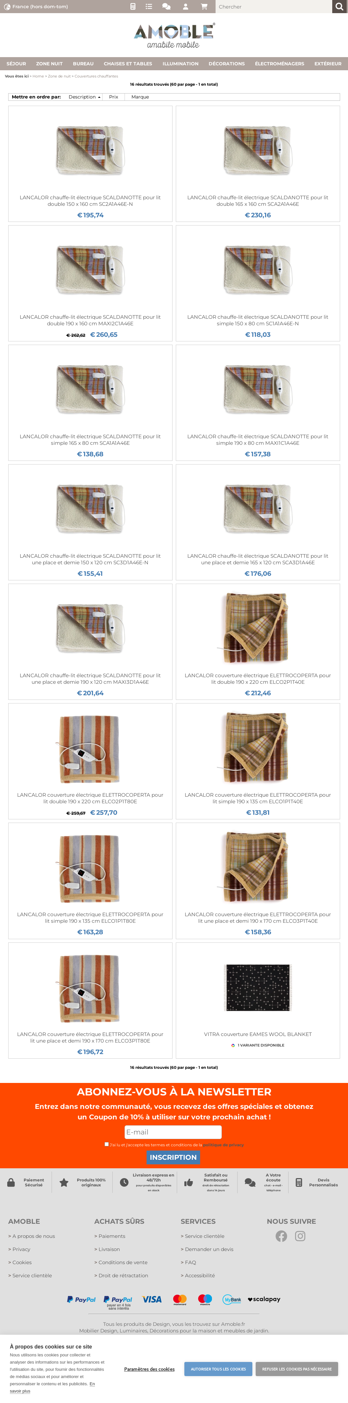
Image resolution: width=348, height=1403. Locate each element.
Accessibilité (198, 1275)
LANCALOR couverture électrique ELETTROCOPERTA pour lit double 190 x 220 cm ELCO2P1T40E (258, 678)
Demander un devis (207, 1249)
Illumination (180, 64)
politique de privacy (223, 1144)
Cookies (20, 1262)
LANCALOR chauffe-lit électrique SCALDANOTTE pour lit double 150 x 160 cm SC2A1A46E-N (90, 200)
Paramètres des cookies (149, 1369)
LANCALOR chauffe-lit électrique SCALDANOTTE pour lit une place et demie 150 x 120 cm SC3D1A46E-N (90, 559)
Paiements (109, 1236)
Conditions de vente (121, 1262)
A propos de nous (31, 1236)
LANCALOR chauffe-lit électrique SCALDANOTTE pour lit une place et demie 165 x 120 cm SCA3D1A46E (257, 559)
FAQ (188, 1262)
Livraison (107, 1249)
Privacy (19, 1249)
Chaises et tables (128, 64)
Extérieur (327, 64)
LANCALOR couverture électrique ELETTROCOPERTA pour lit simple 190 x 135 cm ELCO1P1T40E (258, 798)
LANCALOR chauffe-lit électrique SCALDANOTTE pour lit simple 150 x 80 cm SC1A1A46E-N (257, 320)
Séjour (16, 64)
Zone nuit (49, 64)
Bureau (83, 64)
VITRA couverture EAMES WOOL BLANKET (258, 1034)
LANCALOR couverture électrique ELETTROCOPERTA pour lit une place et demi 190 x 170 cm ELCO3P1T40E (258, 917)
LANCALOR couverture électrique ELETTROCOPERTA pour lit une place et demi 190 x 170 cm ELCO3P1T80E (90, 1037)
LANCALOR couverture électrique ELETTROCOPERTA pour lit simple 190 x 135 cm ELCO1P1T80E (90, 917)
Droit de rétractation (121, 1275)
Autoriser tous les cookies (218, 1368)
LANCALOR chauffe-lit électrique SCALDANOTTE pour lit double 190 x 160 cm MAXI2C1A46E (90, 320)
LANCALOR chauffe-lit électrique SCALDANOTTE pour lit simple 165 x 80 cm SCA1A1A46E (90, 439)
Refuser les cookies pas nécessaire (297, 1368)
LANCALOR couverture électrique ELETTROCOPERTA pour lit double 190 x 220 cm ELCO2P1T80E (90, 798)
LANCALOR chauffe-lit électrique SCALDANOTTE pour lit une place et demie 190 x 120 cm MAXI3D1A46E (90, 678)
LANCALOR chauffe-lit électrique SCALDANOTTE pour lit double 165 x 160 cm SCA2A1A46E (257, 200)
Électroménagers (279, 64)
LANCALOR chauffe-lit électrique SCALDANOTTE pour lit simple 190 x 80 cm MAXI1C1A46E (257, 439)
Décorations (227, 64)
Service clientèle (30, 1275)
